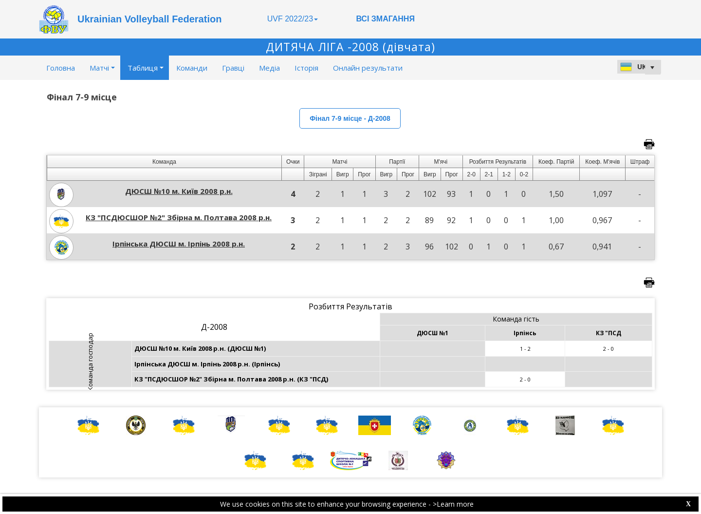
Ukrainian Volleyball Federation (149, 19)
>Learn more (453, 504)
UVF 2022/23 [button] (292, 19)
